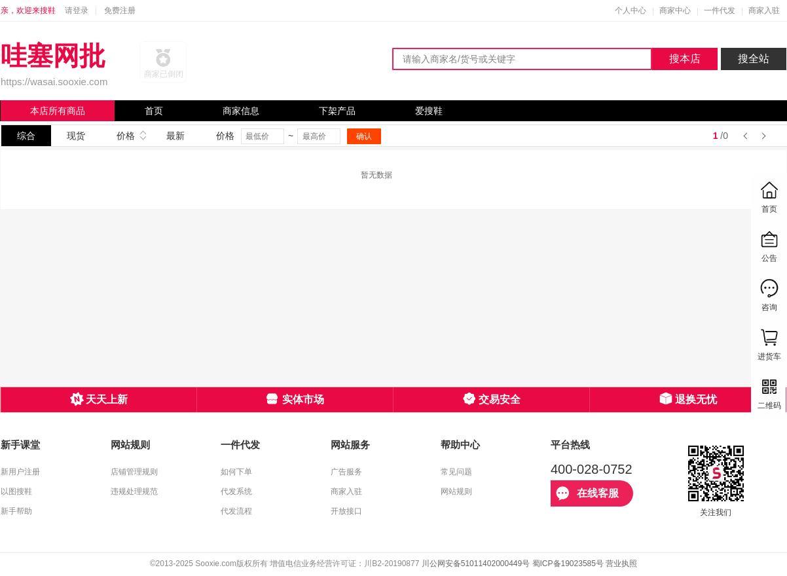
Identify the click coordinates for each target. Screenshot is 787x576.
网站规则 (456, 491)
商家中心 (675, 10)
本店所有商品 (57, 111)
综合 (26, 135)
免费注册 (120, 10)
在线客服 (587, 493)
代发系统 (236, 491)
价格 (126, 135)
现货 (76, 135)
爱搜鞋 (429, 111)
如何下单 (236, 471)
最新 (175, 135)
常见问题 (456, 471)
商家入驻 (764, 10)
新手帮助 (16, 511)
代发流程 (236, 511)
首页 (154, 111)
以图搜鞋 (16, 491)
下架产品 (337, 111)
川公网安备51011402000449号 (476, 563)
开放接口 (346, 511)
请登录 (76, 10)
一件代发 (719, 10)
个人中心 (630, 10)
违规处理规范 (134, 491)
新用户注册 (20, 471)
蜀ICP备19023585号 (568, 563)
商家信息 (241, 111)
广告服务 (346, 471)
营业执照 (621, 563)
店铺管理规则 (134, 471)
